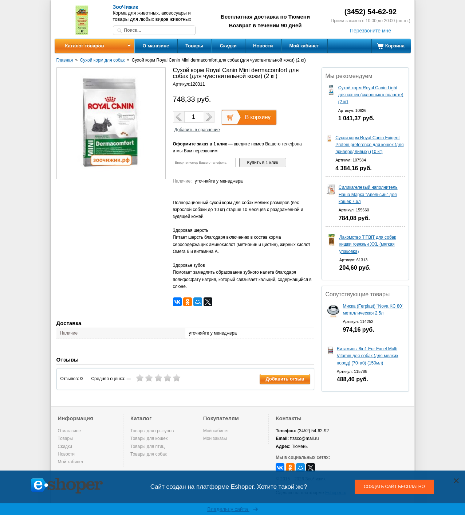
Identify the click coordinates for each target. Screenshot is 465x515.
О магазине (156, 45)
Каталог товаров (84, 45)
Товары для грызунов (152, 430)
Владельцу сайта (232, 509)
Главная (64, 60)
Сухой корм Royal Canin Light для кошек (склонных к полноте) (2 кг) (370, 94)
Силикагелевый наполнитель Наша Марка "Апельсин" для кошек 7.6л (368, 194)
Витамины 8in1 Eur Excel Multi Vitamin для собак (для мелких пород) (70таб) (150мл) (367, 355)
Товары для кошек (149, 438)
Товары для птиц (147, 446)
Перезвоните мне (370, 30)
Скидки (228, 45)
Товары (194, 45)
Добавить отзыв (284, 379)
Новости (263, 45)
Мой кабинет (304, 45)
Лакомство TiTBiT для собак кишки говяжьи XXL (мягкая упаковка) (367, 244)
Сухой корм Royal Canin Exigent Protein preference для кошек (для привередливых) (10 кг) (369, 144)
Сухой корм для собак (102, 60)
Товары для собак (148, 454)
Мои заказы (215, 438)
